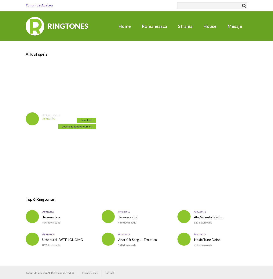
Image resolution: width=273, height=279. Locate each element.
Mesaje (234, 26)
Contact (109, 272)
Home (124, 26)
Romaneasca (154, 26)
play (32, 118)
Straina (185, 26)
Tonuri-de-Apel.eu (39, 5)
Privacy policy (90, 272)
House (210, 26)
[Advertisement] (48, 80)
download (86, 120)
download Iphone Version (77, 126)
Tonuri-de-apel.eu (36, 272)
